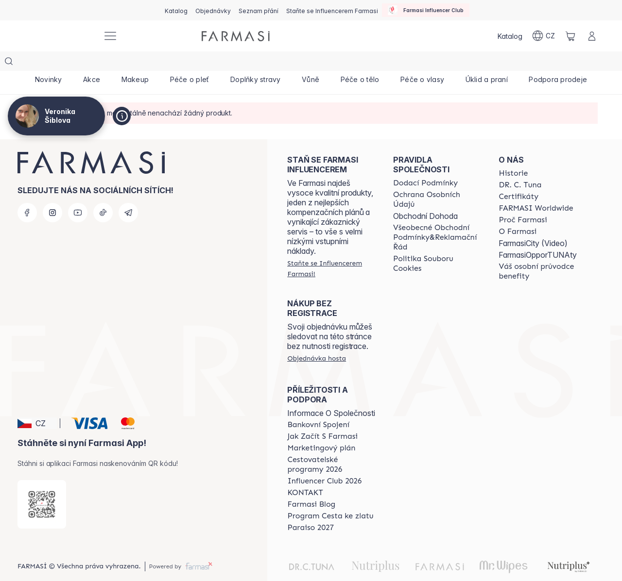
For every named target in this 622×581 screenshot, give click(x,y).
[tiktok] (103, 193)
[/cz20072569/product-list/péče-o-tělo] (360, 63)
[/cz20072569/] (58, 36)
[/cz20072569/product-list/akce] (91, 63)
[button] (37, 404)
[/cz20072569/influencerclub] (425, 10)
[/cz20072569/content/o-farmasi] (517, 212)
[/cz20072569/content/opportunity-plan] (321, 428)
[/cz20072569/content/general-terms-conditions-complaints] (437, 217)
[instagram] (52, 193)
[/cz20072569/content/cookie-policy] (437, 244)
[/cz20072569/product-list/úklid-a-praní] (486, 63)
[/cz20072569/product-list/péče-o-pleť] (189, 63)
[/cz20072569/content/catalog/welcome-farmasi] (543, 252)
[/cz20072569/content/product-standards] (518, 177)
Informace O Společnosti (331, 393)
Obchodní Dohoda (425, 196)
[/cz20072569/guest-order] (316, 338)
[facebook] (27, 193)
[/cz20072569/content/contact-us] (305, 473)
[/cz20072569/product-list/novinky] (48, 63)
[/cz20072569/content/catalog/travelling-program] (331, 445)
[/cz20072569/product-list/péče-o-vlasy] (422, 63)
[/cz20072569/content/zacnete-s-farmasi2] (322, 417)
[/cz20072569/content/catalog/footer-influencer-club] (324, 461)
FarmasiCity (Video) (533, 224)
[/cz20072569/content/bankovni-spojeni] (318, 405)
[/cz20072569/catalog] (176, 10)
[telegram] (128, 193)
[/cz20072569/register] (213, 10)
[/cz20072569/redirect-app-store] (41, 485)
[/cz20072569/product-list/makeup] (135, 63)
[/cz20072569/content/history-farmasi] (513, 154)
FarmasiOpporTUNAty (538, 235)
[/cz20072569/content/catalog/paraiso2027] (310, 508)
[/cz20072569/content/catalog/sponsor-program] (330, 496)
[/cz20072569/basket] (570, 36)
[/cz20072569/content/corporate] (536, 189)
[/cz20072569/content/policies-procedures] (437, 180)
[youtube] (77, 193)
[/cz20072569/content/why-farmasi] (523, 200)
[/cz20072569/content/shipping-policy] (425, 163)
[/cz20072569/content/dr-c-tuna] (520, 165)
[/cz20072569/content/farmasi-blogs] (311, 485)
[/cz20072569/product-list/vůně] (310, 63)
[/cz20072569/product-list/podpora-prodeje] (558, 63)
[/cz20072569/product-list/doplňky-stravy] (255, 63)
